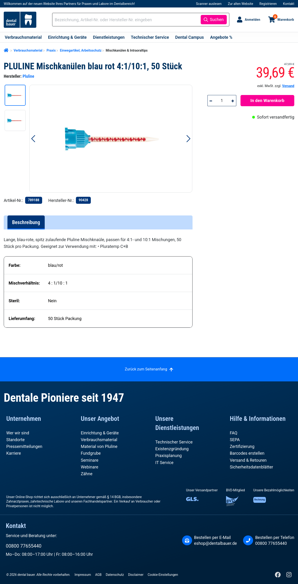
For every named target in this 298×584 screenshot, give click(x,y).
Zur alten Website (240, 3)
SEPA (235, 439)
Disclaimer (135, 575)
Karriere (13, 453)
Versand (288, 86)
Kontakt (288, 3)
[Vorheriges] (33, 138)
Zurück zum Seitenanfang (146, 369)
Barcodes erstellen (247, 453)
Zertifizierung (242, 446)
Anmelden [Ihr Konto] (252, 19)
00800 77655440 (23, 546)
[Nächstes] (188, 138)
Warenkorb (283, 17)
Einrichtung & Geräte (100, 432)
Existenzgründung (172, 448)
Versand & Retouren (248, 460)
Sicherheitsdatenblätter (251, 466)
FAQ (233, 432)
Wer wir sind (17, 432)
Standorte (15, 439)
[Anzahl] (222, 100)
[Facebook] (278, 575)
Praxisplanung (168, 455)
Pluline (28, 76)
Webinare (89, 466)
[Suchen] (214, 19)
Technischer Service (174, 442)
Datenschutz (115, 575)
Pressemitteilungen (24, 446)
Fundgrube (91, 453)
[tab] (26, 222)
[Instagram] (289, 575)
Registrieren (268, 3)
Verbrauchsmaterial (99, 439)
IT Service (164, 462)
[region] (100, 139)
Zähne (86, 473)
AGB (98, 575)
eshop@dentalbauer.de (215, 543)
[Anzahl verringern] (210, 100)
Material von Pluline (99, 446)
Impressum (82, 575)
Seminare (89, 460)
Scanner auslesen (209, 3)
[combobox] (127, 19)
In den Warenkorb (267, 100)
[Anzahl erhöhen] (233, 100)
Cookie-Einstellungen (163, 575)
